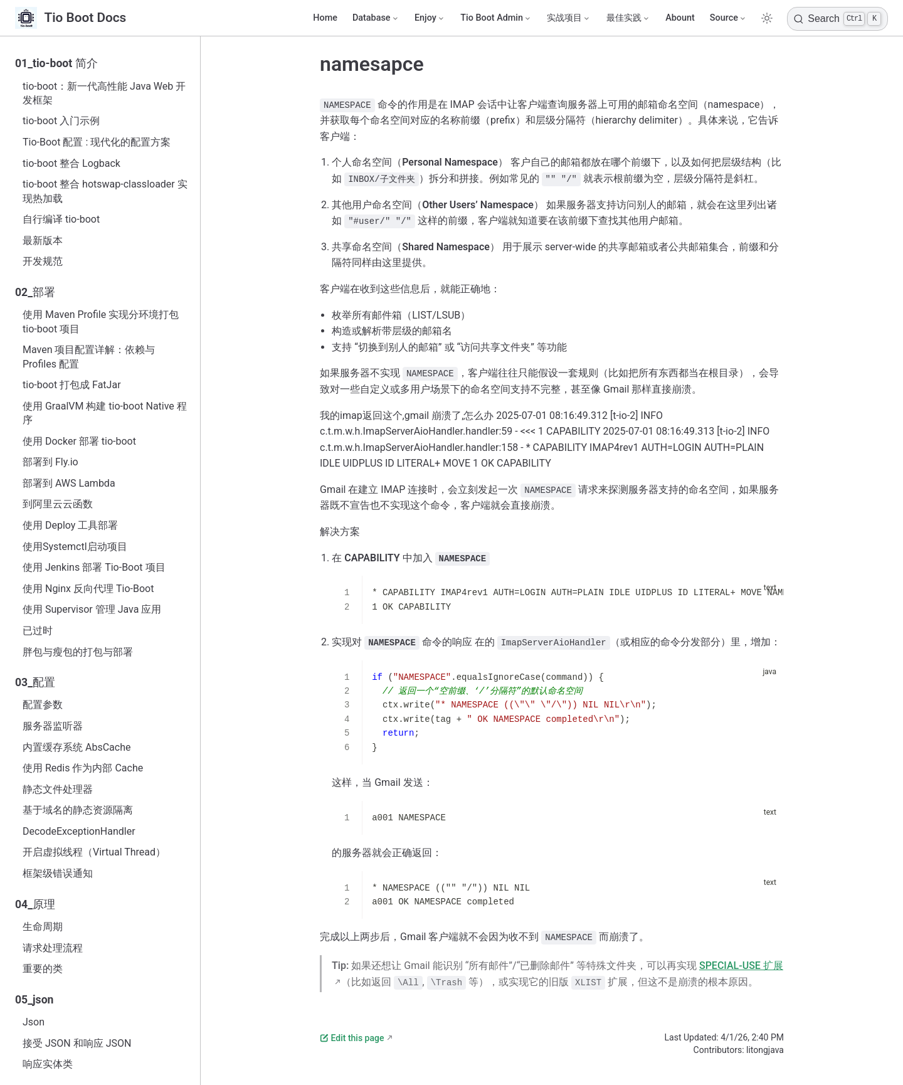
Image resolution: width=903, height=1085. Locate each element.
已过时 (38, 631)
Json (34, 1022)
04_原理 (35, 904)
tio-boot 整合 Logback (71, 163)
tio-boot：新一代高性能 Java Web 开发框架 (104, 93)
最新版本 (43, 240)
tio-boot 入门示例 (61, 121)
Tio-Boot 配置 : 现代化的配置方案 (97, 142)
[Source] (728, 18)
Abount (680, 18)
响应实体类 (48, 1064)
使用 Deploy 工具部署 (70, 525)
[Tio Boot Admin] (496, 18)
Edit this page (352, 1038)
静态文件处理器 (58, 789)
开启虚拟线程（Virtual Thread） (94, 852)
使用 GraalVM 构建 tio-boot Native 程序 (105, 413)
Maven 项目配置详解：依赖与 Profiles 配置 (89, 356)
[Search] (837, 19)
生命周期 (43, 927)
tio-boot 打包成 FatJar (72, 385)
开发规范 (43, 261)
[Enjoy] (430, 18)
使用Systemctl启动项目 (75, 547)
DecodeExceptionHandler (79, 831)
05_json (34, 999)
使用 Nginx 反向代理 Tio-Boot (88, 589)
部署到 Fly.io (50, 462)
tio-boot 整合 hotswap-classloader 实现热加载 (105, 191)
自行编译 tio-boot (61, 219)
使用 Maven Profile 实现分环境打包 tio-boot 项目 (101, 321)
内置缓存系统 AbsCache (76, 747)
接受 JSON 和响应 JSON (77, 1043)
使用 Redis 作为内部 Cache (83, 768)
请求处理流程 (53, 948)
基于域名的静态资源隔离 (78, 810)
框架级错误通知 (58, 873)
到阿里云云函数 (58, 504)
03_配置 (35, 682)
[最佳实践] (628, 18)
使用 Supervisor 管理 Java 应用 (92, 609)
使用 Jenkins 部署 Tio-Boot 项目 (94, 567)
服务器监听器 (53, 726)
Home (325, 18)
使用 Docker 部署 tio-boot (79, 441)
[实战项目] (569, 18)
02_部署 (35, 292)
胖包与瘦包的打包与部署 (78, 652)
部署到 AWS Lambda (69, 483)
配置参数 (43, 705)
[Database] (375, 18)
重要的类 (43, 969)
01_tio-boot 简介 (56, 63)
